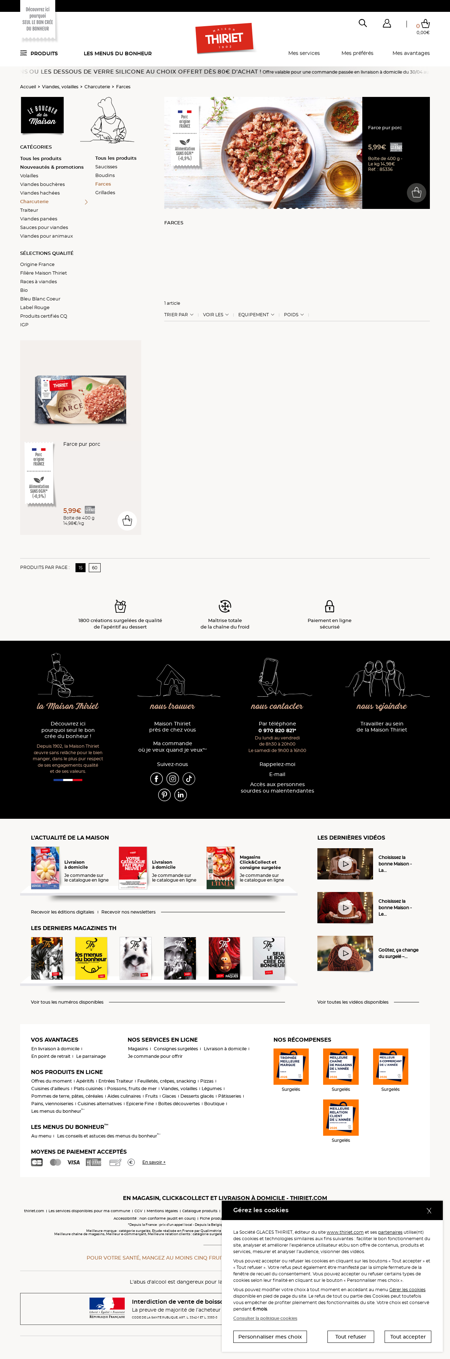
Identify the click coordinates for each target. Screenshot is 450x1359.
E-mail (277, 774)
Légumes (212, 1088)
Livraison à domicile (225, 1048)
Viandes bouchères (42, 184)
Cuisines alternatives (100, 1103)
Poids (291, 314)
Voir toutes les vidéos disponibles (353, 1002)
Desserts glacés (197, 1096)
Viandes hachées (40, 193)
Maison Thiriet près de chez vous (172, 727)
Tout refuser (350, 1337)
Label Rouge (35, 307)
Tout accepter (408, 1337)
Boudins (105, 175)
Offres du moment (51, 1081)
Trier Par (176, 314)
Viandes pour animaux (46, 236)
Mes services (304, 53)
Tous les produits (40, 158)
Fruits (151, 1096)
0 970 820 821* (277, 730)
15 (81, 567)
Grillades (105, 192)
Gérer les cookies (407, 1289)
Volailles (29, 175)
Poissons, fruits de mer (132, 1088)
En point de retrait (50, 1056)
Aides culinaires (124, 1096)
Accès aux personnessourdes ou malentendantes (277, 787)
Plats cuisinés (88, 1088)
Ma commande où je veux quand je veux (172, 747)
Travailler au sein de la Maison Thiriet (382, 727)
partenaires (390, 1232)
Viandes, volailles (60, 86)
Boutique (214, 1103)
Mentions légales (162, 1211)
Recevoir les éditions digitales (62, 912)
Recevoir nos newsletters (128, 912)
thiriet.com (34, 1211)
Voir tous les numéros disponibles (67, 1002)
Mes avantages (411, 53)
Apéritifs (85, 1081)
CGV (138, 1211)
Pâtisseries (229, 1096)
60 (94, 567)
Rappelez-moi (277, 764)
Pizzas (206, 1081)
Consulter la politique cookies (265, 1318)
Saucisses (106, 166)
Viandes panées (38, 218)
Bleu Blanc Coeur (40, 299)
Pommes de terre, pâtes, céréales (67, 1096)
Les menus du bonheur (118, 53)
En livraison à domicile (55, 1048)
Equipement (253, 314)
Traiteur (29, 210)
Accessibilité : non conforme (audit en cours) (155, 1218)
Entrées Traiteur (115, 1081)
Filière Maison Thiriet (43, 273)
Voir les (213, 314)
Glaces (169, 1096)
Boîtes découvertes (179, 1103)
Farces (123, 86)
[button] (386, 25)
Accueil (28, 86)
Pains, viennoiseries (52, 1103)
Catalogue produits (199, 1211)
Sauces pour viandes (44, 227)
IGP (24, 324)
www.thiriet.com (345, 1232)
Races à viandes (38, 281)
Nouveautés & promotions (52, 167)
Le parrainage (91, 1056)
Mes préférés (357, 53)
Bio (24, 290)
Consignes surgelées (176, 1048)
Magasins (138, 1048)
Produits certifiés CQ (43, 316)
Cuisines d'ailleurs (50, 1088)
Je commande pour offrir (155, 1056)
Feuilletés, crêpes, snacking (166, 1081)
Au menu (41, 1136)
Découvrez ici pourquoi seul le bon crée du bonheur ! (68, 730)
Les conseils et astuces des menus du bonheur (108, 1136)
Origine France (37, 264)
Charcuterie (97, 86)
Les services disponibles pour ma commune (89, 1211)
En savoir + (154, 1162)
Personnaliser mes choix (270, 1337)
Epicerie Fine (140, 1103)
